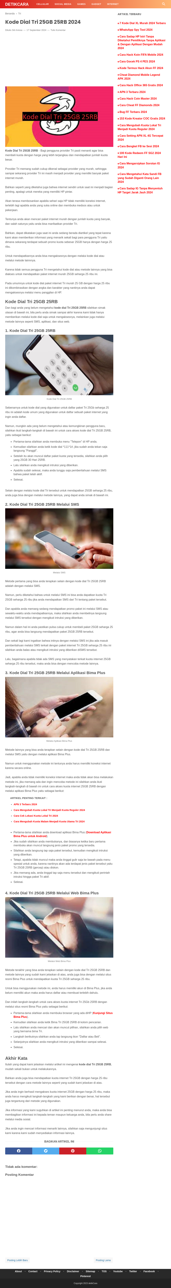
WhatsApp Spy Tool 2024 (136, 29)
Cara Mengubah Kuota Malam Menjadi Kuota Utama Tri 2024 (49, 821)
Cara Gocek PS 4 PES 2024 (137, 61)
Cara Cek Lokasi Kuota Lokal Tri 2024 (36, 815)
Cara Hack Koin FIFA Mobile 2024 (141, 54)
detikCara (17, 4)
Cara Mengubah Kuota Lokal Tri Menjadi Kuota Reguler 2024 (49, 810)
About (18, 1271)
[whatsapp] (99, 1151)
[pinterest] (72, 1151)
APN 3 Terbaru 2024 (25, 804)
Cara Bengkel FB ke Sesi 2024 (139, 146)
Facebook (149, 1271)
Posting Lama (103, 1260)
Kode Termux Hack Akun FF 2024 (141, 68)
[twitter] (45, 1151)
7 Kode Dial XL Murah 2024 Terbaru (143, 23)
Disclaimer (73, 1271)
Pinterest (85, 1276)
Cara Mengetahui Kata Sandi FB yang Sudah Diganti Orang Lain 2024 (139, 178)
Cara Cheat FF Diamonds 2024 (139, 105)
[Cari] (164, 5)
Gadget (96, 4)
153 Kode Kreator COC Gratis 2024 (142, 118)
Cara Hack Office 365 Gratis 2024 (141, 85)
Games (81, 4)
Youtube (118, 1271)
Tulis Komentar (58, 30)
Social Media (63, 4)
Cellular (42, 4)
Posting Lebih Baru (17, 1260)
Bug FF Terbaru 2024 (133, 111)
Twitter (133, 1271)
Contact (32, 1271)
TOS (104, 1271)
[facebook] (18, 1151)
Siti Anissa (17, 30)
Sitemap (90, 1271)
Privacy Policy (52, 1271)
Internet (113, 4)
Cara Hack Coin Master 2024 (138, 98)
